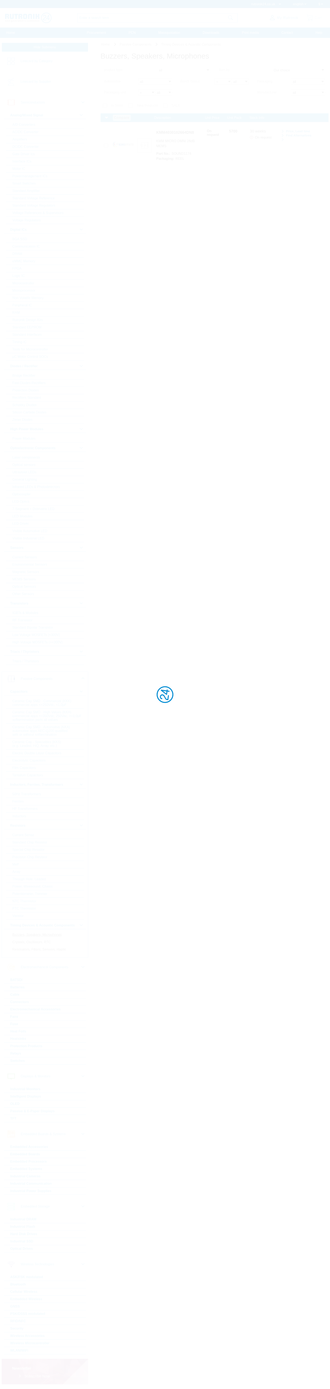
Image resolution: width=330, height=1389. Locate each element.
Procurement (96, 32)
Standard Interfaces (27, 334)
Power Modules (24, 438)
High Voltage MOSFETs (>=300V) (37, 642)
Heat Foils (18, 1031)
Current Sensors (24, 557)
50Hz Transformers (26, 794)
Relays (15, 1053)
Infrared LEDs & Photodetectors (36, 487)
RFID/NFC (18, 1321)
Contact (287, 32)
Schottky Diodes (24, 405)
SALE (176, 105)
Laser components (26, 457)
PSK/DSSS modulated (27, 1314)
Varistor (18, 916)
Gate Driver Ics (23, 154)
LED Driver (20, 523)
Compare (122, 117)
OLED (15, 1104)
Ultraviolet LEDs (24, 472)
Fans (14, 1016)
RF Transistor (22, 620)
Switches (17, 1060)
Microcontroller (23, 283)
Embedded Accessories (29, 1147)
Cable (15, 994)
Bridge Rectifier (23, 375)
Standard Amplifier (26, 191)
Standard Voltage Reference (33, 198)
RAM (16, 312)
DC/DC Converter (25, 146)
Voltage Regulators (26, 220)
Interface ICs (22, 161)
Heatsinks (18, 1038)
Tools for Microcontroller (30, 349)
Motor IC (18, 169)
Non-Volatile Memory (28, 298)
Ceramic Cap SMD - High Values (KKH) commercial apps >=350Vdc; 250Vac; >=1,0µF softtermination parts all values (47, 715)
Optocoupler (21, 494)
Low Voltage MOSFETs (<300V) (36, 635)
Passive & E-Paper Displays (32, 1111)
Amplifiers (19, 139)
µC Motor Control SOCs (30, 356)
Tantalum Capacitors (27, 775)
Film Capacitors (24, 768)
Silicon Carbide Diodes (29, 412)
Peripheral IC (22, 305)
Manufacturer (267, 92)
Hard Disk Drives (23, 1234)
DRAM (17, 254)
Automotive (112, 81)
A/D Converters (23, 124)
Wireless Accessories (27, 1336)
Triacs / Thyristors (25, 661)
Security (17, 1328)
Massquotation (169, 32)
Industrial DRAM (23, 1219)
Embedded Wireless (26, 1299)
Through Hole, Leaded (29, 879)
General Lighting (24, 479)
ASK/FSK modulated (26, 1277)
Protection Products (26, 1046)
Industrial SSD (21, 1241)
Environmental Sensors (29, 564)
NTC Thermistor (24, 901)
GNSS (15, 1306)
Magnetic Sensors (25, 572)
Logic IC (18, 276)
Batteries (17, 987)
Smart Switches (24, 183)
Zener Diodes (22, 419)
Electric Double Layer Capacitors (36, 753)
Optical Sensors (24, 586)
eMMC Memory (23, 261)
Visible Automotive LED (29, 531)
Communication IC (26, 246)
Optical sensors (24, 465)
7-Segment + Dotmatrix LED (33, 509)
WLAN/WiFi (19, 1350)
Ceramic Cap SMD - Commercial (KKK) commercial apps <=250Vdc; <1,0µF (41, 703)
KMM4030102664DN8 (175, 132)
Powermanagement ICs (30, 176)
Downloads (211, 32)
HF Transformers (25, 809)
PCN (132, 32)
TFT (13, 1118)
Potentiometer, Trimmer (29, 894)
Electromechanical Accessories (35, 1009)
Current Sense (23, 835)
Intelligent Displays (25, 1096)
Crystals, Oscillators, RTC (31, 942)
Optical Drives (21, 1248)
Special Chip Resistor (28, 849)
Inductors (19, 816)
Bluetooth (18, 1284)
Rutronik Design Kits (27, 320)
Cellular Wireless (23, 1291)
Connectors (19, 1002)
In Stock (117, 105)
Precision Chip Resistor (29, 857)
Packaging (265, 81)
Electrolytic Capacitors (29, 760)
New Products (147, 105)
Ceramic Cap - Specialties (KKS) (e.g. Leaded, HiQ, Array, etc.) (36, 744)
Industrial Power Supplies (31, 1191)
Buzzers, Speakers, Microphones (37, 934)
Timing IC (19, 342)
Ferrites (18, 801)
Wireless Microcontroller (30, 1343)
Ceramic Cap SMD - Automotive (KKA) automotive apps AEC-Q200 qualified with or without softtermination (41, 730)
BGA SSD (19, 239)
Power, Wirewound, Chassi (32, 886)
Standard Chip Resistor (29, 842)
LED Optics (20, 501)
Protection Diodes (25, 390)
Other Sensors (23, 594)
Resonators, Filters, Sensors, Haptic (39, 949)
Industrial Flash (22, 1226)
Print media (250, 32)
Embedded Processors (28, 1161)
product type (113, 70)
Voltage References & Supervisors (38, 213)
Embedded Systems (26, 1169)
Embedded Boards (25, 1154)
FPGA (17, 268)
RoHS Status (190, 81)
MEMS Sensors (24, 579)
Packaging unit (115, 92)
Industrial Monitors (25, 1089)
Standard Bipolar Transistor (32, 627)
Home (10, 32)
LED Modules (22, 516)
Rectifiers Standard (26, 397)
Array (16, 872)
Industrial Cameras (25, 1176)
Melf (15, 864)
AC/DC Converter (25, 132)
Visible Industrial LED (28, 538)
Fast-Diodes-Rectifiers (29, 383)
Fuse (14, 1024)
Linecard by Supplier (36, 81)
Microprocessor (23, 290)
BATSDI (16, 980)
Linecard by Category (37, 61)
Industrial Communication (31, 1183)
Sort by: (224, 70)
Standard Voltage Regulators (34, 205)
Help (318, 32)
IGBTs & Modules (25, 613)
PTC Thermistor (24, 908)
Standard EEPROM (27, 327)
